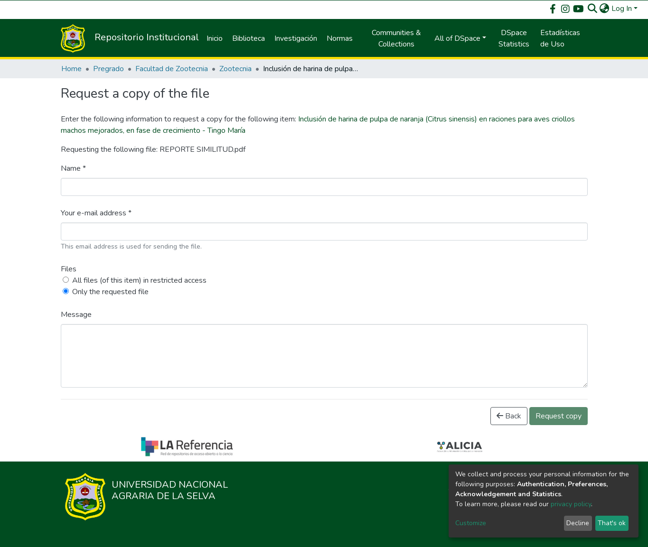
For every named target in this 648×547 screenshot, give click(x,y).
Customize (470, 523)
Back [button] (509, 416)
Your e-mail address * (96, 213)
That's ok (612, 523)
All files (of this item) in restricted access (139, 280)
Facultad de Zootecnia (171, 69)
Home (71, 69)
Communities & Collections (396, 38)
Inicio (215, 38)
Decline (577, 523)
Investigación (295, 38)
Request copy (558, 416)
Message (76, 314)
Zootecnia (235, 69)
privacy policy (571, 504)
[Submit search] (593, 8)
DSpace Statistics (513, 38)
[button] (604, 8)
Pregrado (108, 69)
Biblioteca (248, 38)
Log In (621, 8)
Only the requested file (110, 292)
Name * (73, 168)
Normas (340, 38)
